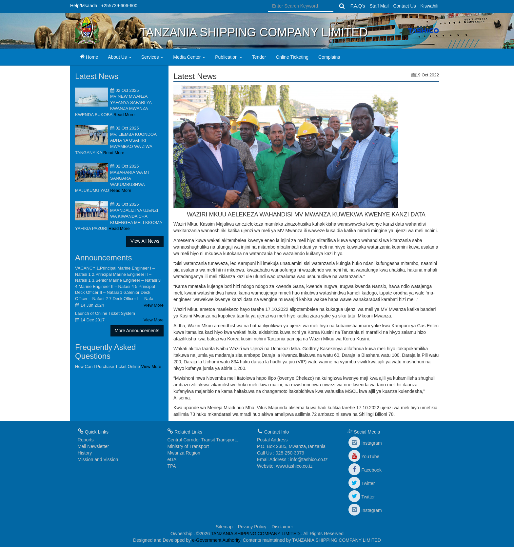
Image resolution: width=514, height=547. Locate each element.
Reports (86, 439)
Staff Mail (378, 6)
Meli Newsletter (93, 446)
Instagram (365, 443)
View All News (144, 241)
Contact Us (404, 6)
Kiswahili (429, 6)
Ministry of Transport (188, 446)
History (85, 453)
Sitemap (224, 526)
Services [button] (152, 57)
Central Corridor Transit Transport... (203, 439)
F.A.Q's (357, 6)
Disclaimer (282, 526)
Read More (123, 114)
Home (91, 56)
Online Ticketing (292, 57)
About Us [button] (119, 57)
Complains (329, 57)
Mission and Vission (98, 459)
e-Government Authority (216, 540)
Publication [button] (228, 57)
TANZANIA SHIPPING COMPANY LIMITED (256, 533)
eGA (171, 459)
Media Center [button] (189, 57)
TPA (171, 466)
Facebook (365, 470)
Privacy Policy (252, 526)
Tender (259, 57)
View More (154, 305)
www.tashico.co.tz (294, 466)
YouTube (364, 456)
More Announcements (137, 330)
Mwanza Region (183, 453)
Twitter (361, 483)
